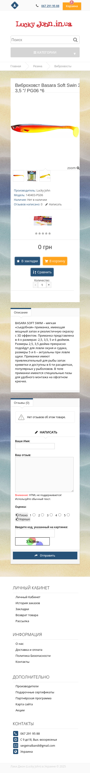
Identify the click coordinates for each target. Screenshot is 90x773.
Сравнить (44, 272)
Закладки (22, 609)
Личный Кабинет (28, 597)
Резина (37, 66)
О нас (20, 644)
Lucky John (43, 190)
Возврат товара (27, 615)
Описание (21, 312)
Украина (26, 751)
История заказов (28, 603)
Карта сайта (24, 704)
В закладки (29, 261)
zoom (73, 168)
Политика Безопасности (33, 656)
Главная (16, 66)
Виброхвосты (62, 66)
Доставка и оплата (29, 650)
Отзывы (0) (21, 403)
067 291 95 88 (50, 6)
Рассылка (22, 621)
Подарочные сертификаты (35, 692)
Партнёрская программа (34, 698)
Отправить (45, 555)
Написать (53, 204)
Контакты (22, 662)
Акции (20, 710)
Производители (27, 686)
